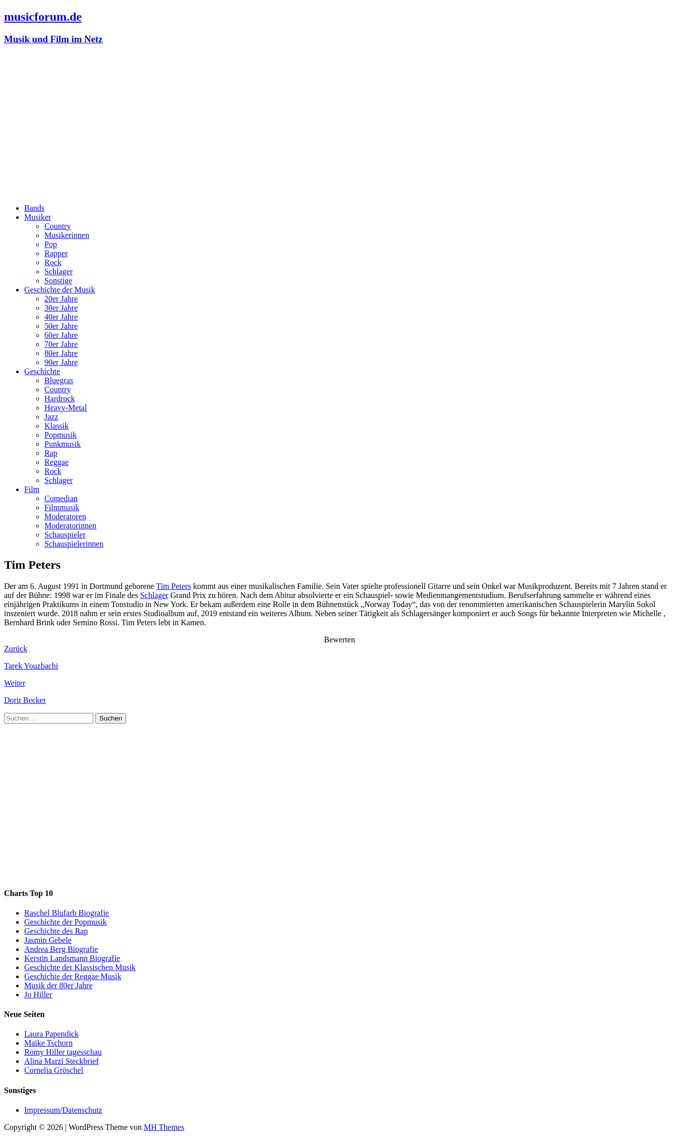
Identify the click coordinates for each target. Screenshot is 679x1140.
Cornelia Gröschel (53, 1070)
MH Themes (164, 1127)
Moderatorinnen (70, 525)
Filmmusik (61, 507)
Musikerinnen (66, 235)
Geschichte (42, 371)
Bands (34, 208)
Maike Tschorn (48, 1043)
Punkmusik (62, 444)
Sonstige (58, 280)
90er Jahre (61, 362)
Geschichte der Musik (59, 289)
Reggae (56, 462)
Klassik (56, 426)
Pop (50, 244)
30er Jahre (61, 308)
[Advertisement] (339, 125)
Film (31, 489)
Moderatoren (65, 516)
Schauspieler (65, 534)
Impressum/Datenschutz (63, 1110)
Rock (53, 262)
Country (57, 226)
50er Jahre (61, 326)
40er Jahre (61, 317)
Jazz (51, 416)
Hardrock (59, 398)
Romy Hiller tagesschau (63, 1052)
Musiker (37, 217)
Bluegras (58, 380)
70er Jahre (61, 344)
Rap (51, 453)
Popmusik (60, 435)
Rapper (56, 253)
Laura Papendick (51, 1034)
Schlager (58, 271)
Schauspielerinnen (73, 543)
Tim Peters (173, 586)
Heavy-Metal (65, 407)
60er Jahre (61, 335)
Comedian (61, 498)
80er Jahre (61, 353)
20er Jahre (61, 298)
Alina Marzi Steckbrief (61, 1061)
